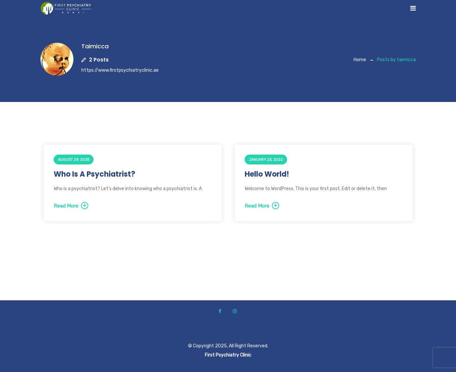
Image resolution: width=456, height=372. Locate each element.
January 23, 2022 (266, 160)
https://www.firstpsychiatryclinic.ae (120, 70)
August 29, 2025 (73, 160)
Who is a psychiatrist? (94, 174)
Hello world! (267, 174)
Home (360, 59)
